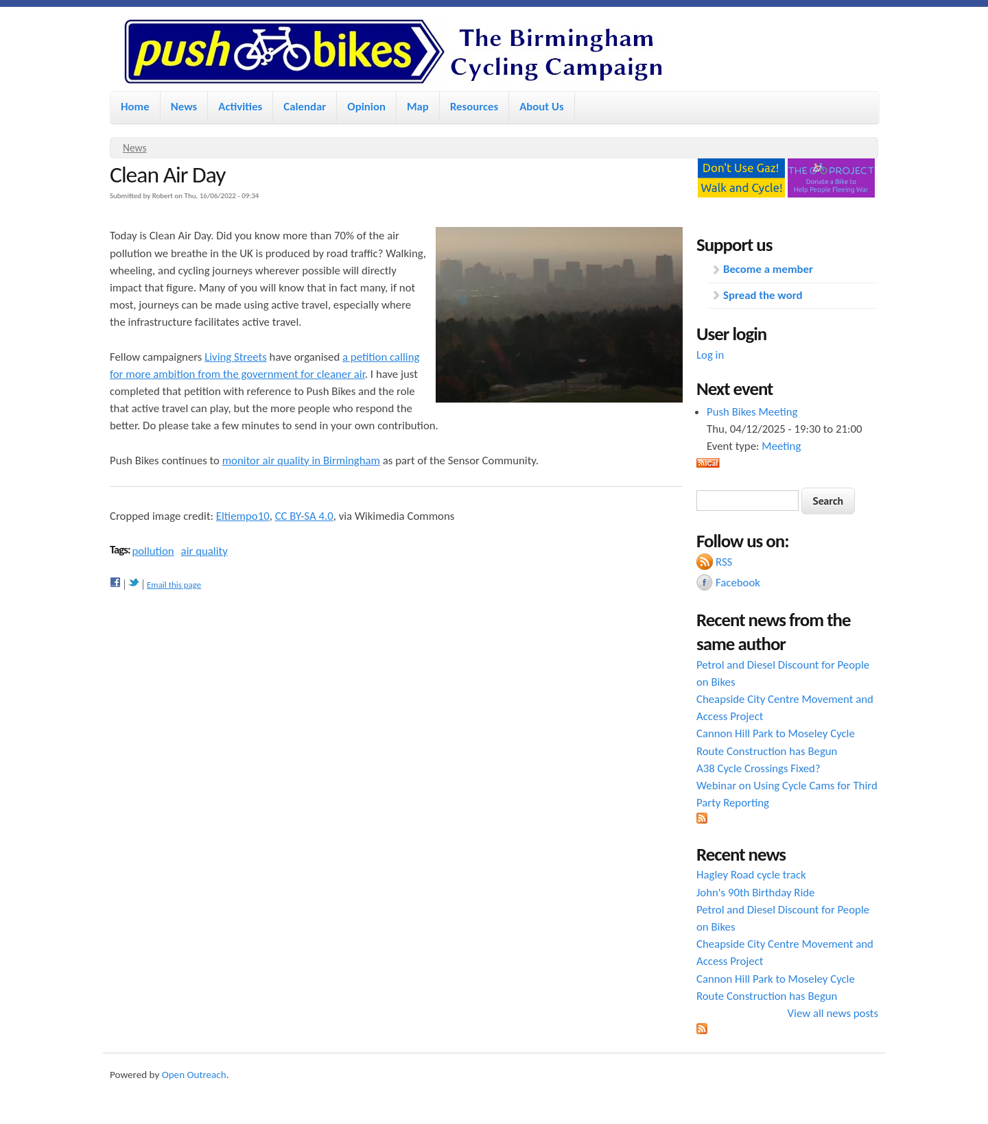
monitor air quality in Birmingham (301, 460)
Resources (474, 106)
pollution (153, 551)
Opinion (366, 106)
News (184, 106)
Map (418, 106)
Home (135, 106)
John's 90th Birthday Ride (755, 892)
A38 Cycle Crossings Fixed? (758, 768)
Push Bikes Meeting (752, 412)
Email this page (174, 584)
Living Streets (235, 357)
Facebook (738, 582)
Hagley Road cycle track (751, 875)
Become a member (768, 269)
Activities (240, 106)
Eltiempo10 (243, 516)
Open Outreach (194, 1074)
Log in (710, 355)
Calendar (304, 106)
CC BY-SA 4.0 (304, 516)
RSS (724, 562)
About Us (541, 106)
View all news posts (833, 1013)
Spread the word (762, 295)
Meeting (781, 446)
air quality (204, 551)
